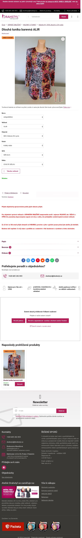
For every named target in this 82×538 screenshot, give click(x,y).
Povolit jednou (18, 321)
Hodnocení (5, 33)
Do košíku (57, 185)
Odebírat (61, 411)
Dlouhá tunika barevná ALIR (13, 380)
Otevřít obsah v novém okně (40, 326)
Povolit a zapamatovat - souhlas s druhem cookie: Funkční (47, 321)
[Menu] (77, 17)
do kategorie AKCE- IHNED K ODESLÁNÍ (59, 2)
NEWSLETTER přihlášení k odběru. (27, 416)
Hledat (64, 17)
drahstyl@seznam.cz (13, 448)
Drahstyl (10, 197)
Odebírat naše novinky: (40, 405)
